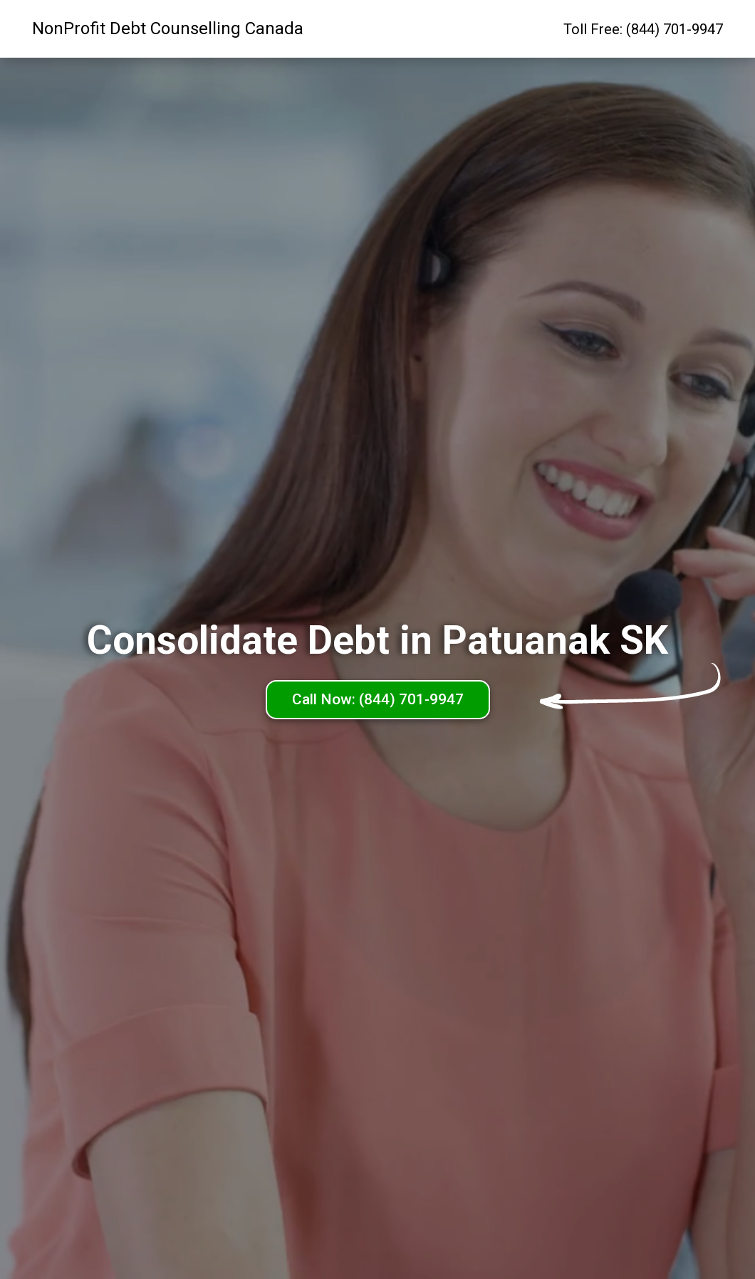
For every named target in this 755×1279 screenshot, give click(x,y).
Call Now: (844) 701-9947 (378, 699)
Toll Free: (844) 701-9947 (643, 29)
